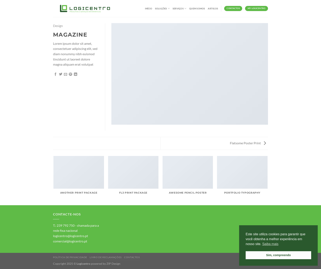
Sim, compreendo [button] (278, 255)
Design (58, 26)
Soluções (162, 8)
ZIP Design (113, 263)
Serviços (179, 8)
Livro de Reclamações (105, 257)
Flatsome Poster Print (248, 143)
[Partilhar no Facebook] (55, 74)
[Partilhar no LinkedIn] (75, 74)
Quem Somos (197, 8)
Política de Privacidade (70, 257)
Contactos (132, 257)
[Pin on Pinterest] (70, 74)
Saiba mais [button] (270, 244)
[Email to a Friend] (65, 74)
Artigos (213, 8)
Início (148, 8)
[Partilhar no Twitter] (60, 74)
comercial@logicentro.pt (70, 241)
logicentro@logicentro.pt (70, 236)
